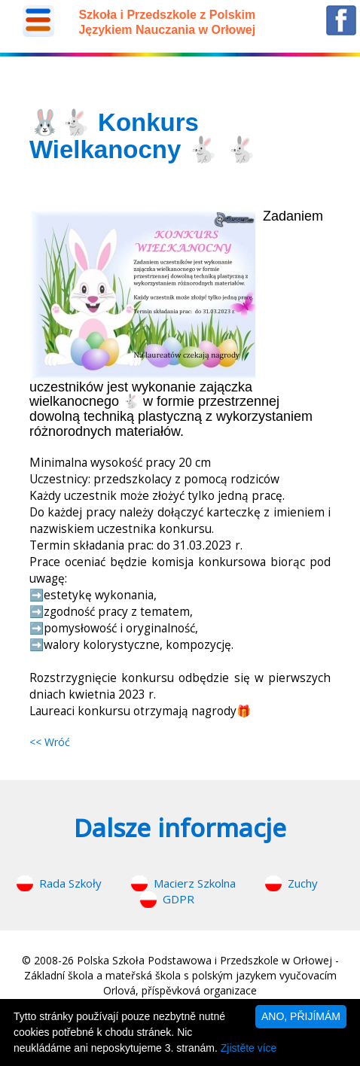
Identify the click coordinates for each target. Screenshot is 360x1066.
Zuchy (303, 883)
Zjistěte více (249, 1048)
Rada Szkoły (70, 883)
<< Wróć (49, 742)
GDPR (178, 898)
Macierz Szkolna (195, 883)
